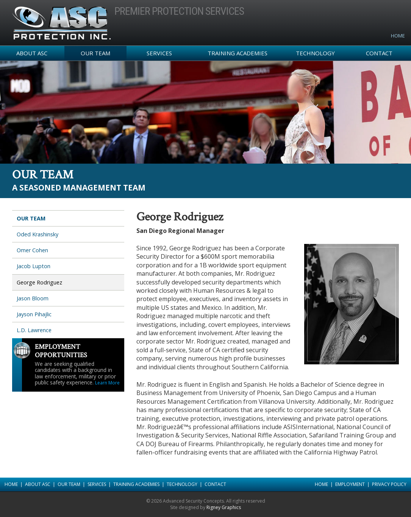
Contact (379, 53)
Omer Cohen (32, 250)
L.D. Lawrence (34, 330)
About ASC (31, 53)
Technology (315, 53)
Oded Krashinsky (37, 234)
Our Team (95, 53)
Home (398, 35)
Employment (350, 484)
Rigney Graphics (223, 507)
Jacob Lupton (33, 266)
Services (159, 53)
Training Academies (237, 53)
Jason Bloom (32, 298)
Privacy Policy (389, 484)
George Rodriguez (39, 282)
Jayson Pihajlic (34, 314)
